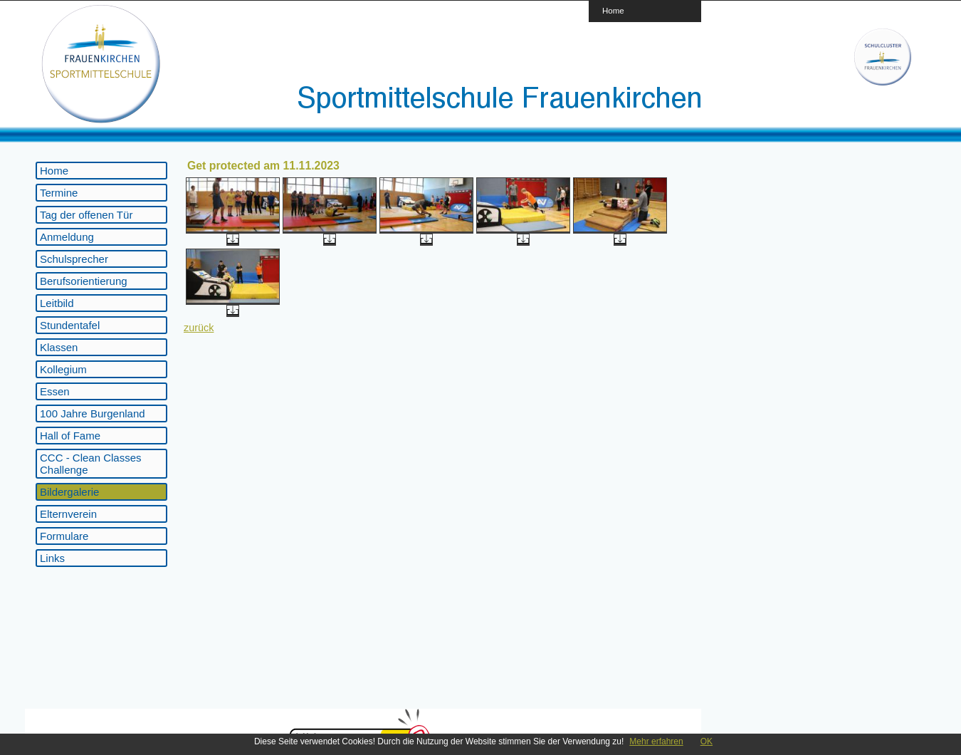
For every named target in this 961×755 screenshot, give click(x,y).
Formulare (64, 536)
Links (52, 558)
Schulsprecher (74, 259)
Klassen (59, 347)
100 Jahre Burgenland (92, 413)
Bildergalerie (69, 492)
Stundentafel (70, 325)
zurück (199, 327)
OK (706, 741)
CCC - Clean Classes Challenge (91, 464)
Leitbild (57, 303)
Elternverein (68, 514)
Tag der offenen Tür (86, 215)
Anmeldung (67, 237)
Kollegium (63, 369)
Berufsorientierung (83, 281)
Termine (59, 193)
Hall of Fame (70, 435)
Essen (55, 391)
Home (613, 10)
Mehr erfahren (656, 741)
